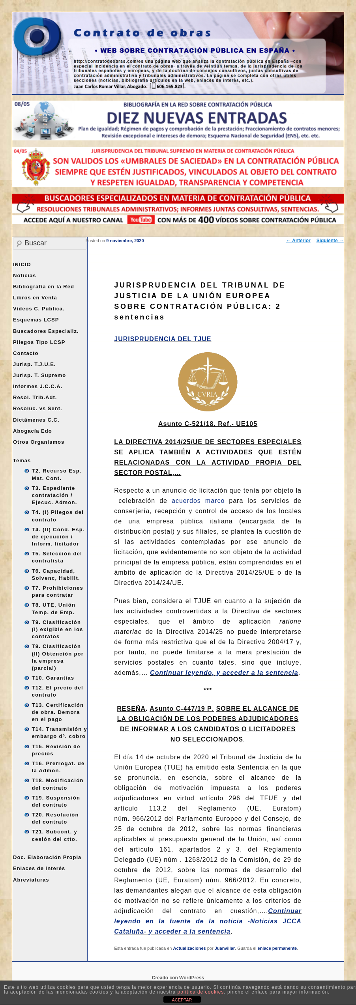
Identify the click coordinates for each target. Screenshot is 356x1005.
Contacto (25, 353)
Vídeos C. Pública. (39, 309)
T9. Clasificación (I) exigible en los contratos (57, 629)
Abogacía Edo (32, 431)
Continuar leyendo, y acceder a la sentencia (224, 672)
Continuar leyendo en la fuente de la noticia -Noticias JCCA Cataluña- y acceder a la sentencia (208, 921)
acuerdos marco (198, 500)
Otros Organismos (38, 442)
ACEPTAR (182, 1000)
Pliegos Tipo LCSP (39, 342)
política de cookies (201, 992)
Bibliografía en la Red (43, 287)
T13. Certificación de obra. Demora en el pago (58, 712)
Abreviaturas (31, 880)
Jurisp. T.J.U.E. (34, 364)
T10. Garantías (53, 678)
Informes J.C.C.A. (37, 386)
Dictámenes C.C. (36, 420)
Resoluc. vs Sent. (37, 408)
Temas (22, 460)
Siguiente (330, 240)
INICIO (22, 264)
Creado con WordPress (178, 978)
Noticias (24, 275)
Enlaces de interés (39, 868)
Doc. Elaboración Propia (47, 857)
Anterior (298, 240)
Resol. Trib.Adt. (35, 397)
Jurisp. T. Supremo (39, 375)
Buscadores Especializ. (46, 331)
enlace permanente (277, 948)
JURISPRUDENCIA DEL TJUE (162, 339)
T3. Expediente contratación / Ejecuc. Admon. (54, 495)
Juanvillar (225, 948)
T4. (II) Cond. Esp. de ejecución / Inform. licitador (58, 537)
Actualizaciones (189, 948)
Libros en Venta (35, 298)
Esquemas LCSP (36, 320)
